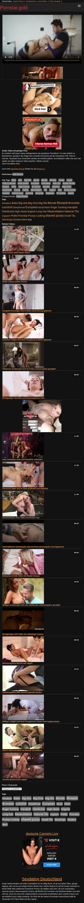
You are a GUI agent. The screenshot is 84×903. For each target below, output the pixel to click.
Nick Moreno (18, 174)
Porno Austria (55, 1)
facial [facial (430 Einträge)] (41, 207)
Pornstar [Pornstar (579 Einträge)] (23, 215)
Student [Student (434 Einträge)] (17, 219)
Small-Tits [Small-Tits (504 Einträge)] (69, 215)
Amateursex (31, 1)
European (35, 183)
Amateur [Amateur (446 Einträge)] (6, 203)
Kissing (17, 190)
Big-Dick (27, 180)
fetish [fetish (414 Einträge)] (47, 207)
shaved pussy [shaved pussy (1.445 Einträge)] (55, 215)
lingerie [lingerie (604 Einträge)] (31, 211)
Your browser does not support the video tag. (42, 39)
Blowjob (53, 180)
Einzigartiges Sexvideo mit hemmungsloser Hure (23, 398)
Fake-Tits (56, 183)
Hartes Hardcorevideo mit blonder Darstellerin (22, 750)
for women (36, 187)
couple (69, 180)
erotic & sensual (8, 183)
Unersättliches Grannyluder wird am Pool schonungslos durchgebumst (33, 547)
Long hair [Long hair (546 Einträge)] (41, 211)
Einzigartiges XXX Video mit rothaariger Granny (22, 634)
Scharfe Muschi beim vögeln (14, 780)
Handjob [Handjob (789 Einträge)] (72, 207)
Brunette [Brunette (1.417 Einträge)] (74, 203)
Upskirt (71, 193)
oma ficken (42, 1)
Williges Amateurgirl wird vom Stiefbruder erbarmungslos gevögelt (31, 605)
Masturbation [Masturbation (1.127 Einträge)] (55, 211)
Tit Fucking (61, 193)
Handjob (46, 187)
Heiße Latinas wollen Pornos (14, 282)
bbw (20, 180)
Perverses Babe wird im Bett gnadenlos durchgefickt (25, 489)
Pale (60, 190)
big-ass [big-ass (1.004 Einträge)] (22, 203)
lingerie (25, 190)
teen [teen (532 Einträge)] (24, 219)
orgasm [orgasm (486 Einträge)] (6, 215)
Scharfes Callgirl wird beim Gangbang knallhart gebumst (26, 340)
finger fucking (24, 187)
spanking (29, 193)
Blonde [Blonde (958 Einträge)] (52, 203)
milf (45, 190)
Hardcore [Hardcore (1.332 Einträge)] (8, 211)
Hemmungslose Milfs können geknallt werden (22, 692)
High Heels (66, 187)
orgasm (52, 190)
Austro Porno (18, 1)
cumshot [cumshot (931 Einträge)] (7, 207)
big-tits (36, 180)
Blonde (44, 180)
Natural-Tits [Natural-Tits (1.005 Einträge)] (71, 211)
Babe (14, 180)
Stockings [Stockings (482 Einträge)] (7, 219)
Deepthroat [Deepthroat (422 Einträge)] (19, 207)
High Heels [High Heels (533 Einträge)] (21, 211)
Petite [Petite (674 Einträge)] (14, 215)
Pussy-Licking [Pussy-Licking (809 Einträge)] (36, 215)
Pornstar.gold (13, 7)
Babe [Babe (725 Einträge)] (15, 202)
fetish (14, 187)
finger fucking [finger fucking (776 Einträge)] (59, 207)
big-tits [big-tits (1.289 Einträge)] (43, 203)
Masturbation (36, 190)
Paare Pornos (22, 196)
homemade (7, 190)
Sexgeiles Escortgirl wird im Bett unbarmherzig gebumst (26, 311)
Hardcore (56, 187)
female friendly (69, 183)
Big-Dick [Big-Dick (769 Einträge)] (33, 202)
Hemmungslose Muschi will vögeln (17, 663)
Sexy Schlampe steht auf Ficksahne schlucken (22, 459)
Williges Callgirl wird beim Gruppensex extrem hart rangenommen (30, 721)
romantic (5, 193)
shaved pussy (17, 193)
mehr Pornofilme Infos (11, 164)
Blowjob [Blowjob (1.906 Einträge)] (62, 203)
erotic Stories (23, 183)
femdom (5, 187)
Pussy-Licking (69, 190)
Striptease (50, 193)
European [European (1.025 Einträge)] (32, 207)
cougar (61, 180)
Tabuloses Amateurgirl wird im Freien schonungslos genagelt (28, 369)
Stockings (39, 193)
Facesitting (45, 183)
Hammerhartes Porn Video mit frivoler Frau (21, 518)
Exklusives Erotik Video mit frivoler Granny (21, 576)
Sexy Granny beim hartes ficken (16, 253)
